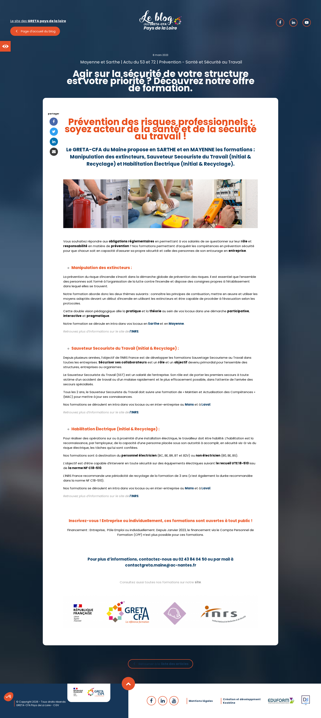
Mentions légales (201, 700)
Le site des (38, 21)
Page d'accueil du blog (38, 31)
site (198, 582)
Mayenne (176, 323)
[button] (5, 46)
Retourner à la (164, 664)
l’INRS (134, 331)
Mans (189, 404)
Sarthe (153, 323)
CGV (56, 705)
